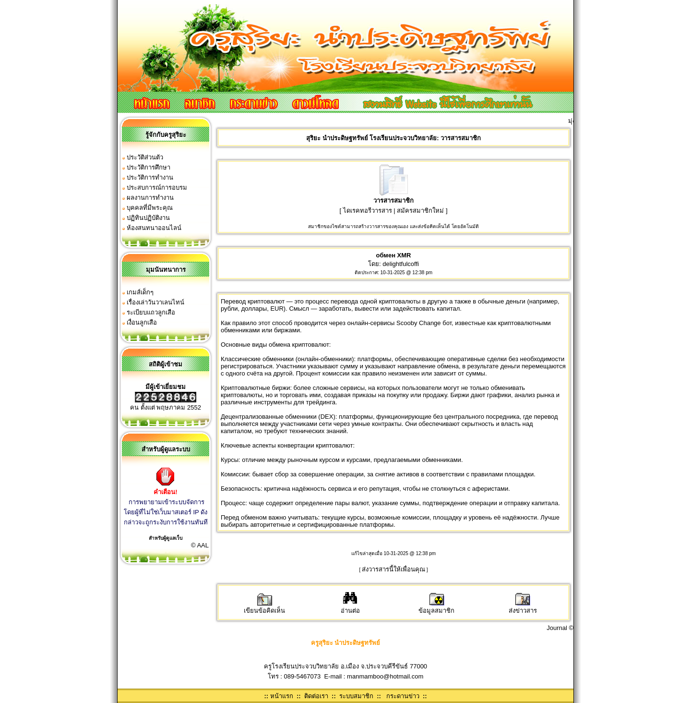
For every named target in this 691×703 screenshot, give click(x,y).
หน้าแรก (281, 696)
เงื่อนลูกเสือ (142, 322)
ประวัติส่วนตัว (145, 157)
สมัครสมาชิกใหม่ (420, 210)
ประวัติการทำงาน (150, 177)
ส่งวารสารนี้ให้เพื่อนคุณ (393, 569)
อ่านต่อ (350, 607)
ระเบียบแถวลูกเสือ (151, 312)
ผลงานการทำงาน (150, 197)
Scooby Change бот (424, 323)
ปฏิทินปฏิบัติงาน (148, 217)
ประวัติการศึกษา (148, 167)
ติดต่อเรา (316, 696)
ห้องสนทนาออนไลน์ (154, 227)
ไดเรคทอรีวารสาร (367, 210)
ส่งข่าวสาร (523, 607)
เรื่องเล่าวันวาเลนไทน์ (155, 302)
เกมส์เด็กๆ (140, 292)
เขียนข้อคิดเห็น (264, 607)
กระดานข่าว (402, 696)
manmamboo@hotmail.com (385, 676)
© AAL (200, 545)
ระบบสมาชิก (356, 696)
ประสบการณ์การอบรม (157, 187)
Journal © (560, 627)
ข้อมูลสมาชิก (436, 607)
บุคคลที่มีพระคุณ (150, 207)
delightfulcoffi (400, 263)
